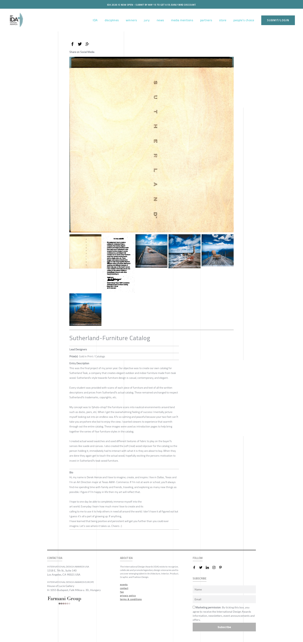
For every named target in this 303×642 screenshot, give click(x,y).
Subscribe (224, 627)
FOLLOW (198, 558)
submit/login (278, 20)
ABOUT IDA (126, 558)
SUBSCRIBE (199, 579)
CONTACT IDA (54, 558)
